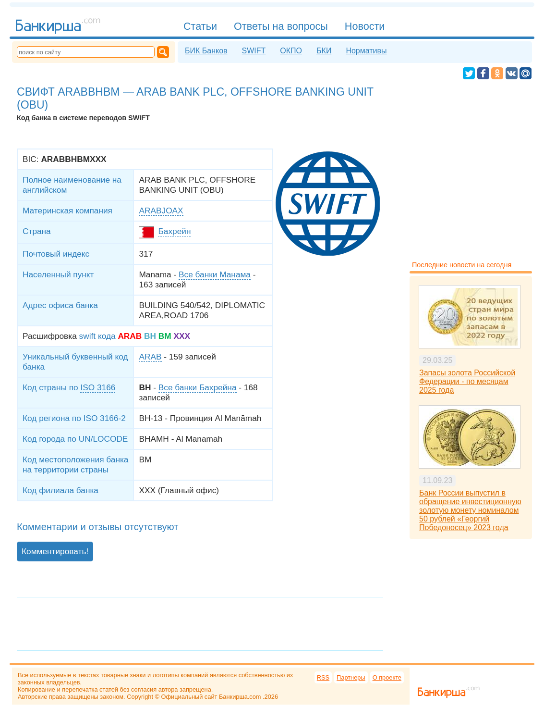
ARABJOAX (161, 210)
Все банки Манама (215, 274)
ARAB (150, 356)
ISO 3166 (97, 387)
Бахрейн (174, 231)
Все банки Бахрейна (197, 387)
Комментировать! (55, 551)
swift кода (97, 336)
